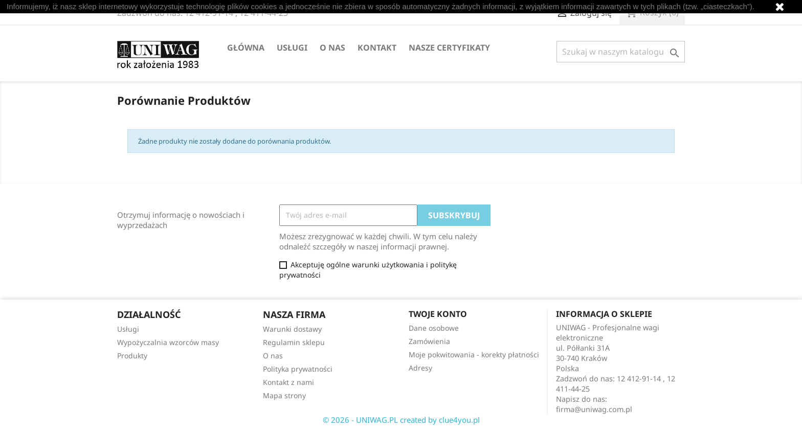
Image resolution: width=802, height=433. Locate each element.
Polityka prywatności (297, 369)
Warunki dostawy (292, 329)
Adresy (420, 368)
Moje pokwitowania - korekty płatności (474, 354)
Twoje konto (438, 314)
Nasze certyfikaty (449, 47)
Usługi (292, 47)
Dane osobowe (434, 328)
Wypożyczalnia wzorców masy (168, 342)
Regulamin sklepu (294, 342)
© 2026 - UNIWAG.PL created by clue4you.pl (401, 420)
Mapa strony (284, 395)
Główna (245, 47)
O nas (332, 47)
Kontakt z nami (288, 382)
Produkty (132, 355)
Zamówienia (429, 341)
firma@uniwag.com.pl (594, 409)
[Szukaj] (620, 51)
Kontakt (377, 47)
